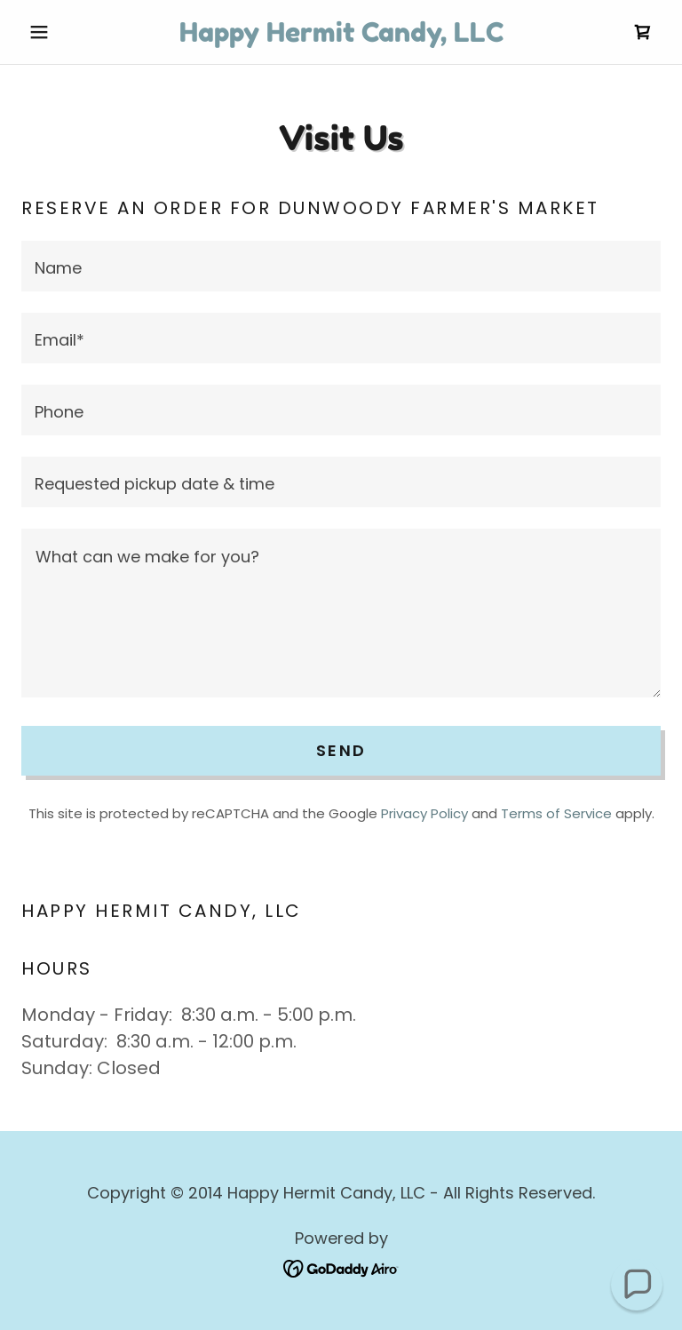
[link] (341, 35)
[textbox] (341, 266)
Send (341, 750)
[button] (69, 32)
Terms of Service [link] (556, 813)
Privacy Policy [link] (424, 813)
